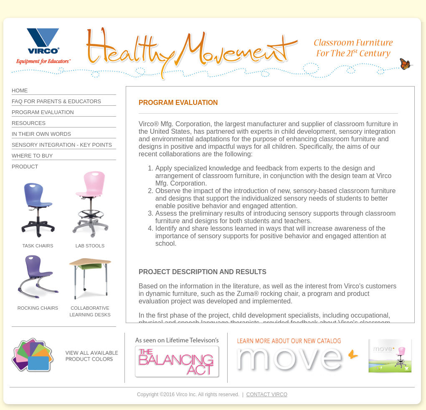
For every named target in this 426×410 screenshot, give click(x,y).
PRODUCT (25, 166)
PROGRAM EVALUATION (43, 112)
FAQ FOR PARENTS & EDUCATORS (56, 101)
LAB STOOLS (90, 245)
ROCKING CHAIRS (38, 308)
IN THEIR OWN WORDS (41, 134)
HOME (20, 90)
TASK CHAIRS (38, 245)
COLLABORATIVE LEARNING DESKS (89, 311)
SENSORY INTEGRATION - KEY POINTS (62, 145)
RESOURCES (29, 123)
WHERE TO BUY (32, 156)
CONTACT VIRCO (266, 394)
